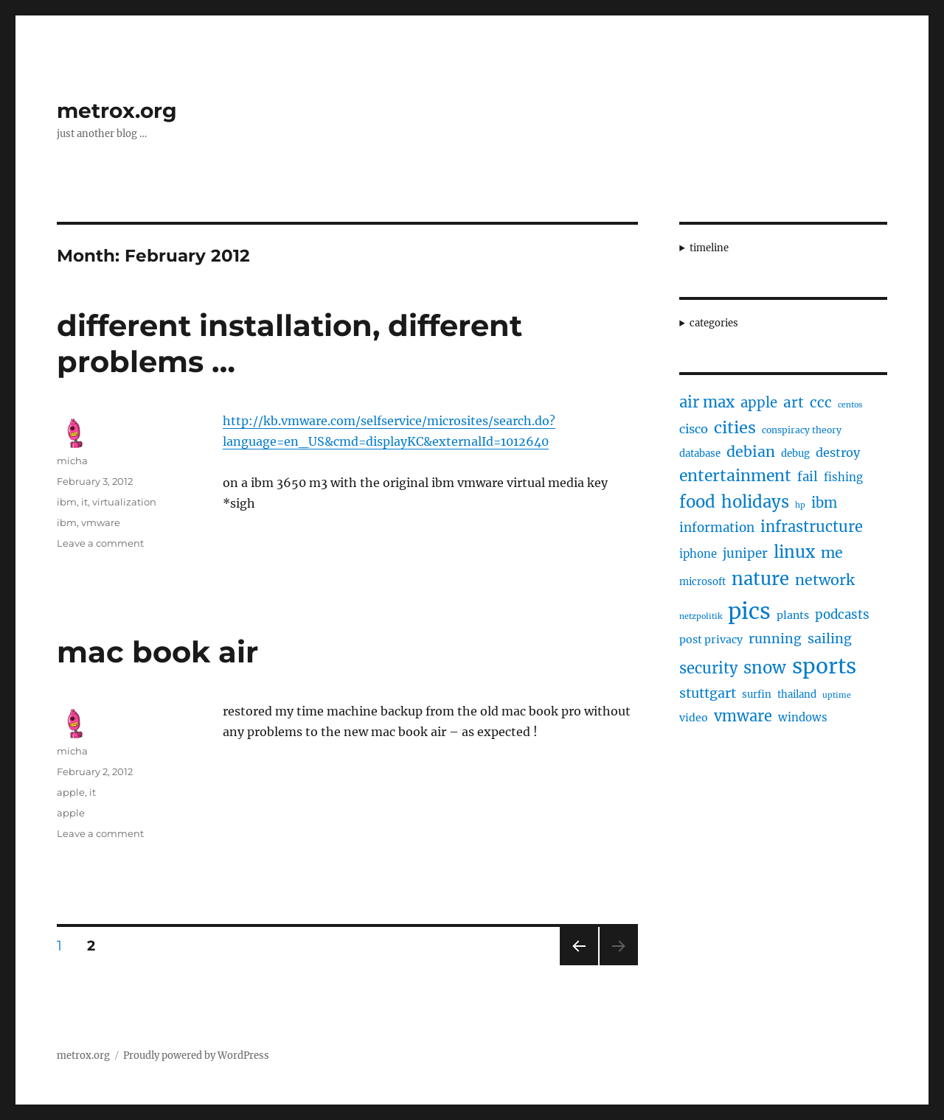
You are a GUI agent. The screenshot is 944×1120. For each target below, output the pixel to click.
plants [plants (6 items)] (793, 615)
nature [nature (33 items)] (760, 579)
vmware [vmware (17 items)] (743, 716)
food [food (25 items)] (697, 501)
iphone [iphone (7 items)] (698, 554)
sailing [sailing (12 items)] (830, 638)
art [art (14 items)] (793, 402)
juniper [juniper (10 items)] (745, 553)
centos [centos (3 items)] (850, 405)
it (84, 502)
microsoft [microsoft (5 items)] (702, 581)
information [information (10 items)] (716, 527)
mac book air (157, 652)
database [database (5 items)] (700, 453)
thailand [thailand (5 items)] (796, 694)
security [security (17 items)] (708, 668)
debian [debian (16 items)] (750, 452)
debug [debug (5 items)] (795, 453)
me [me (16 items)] (832, 552)
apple (71, 792)
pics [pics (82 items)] (749, 611)
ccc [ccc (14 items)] (821, 402)
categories (714, 323)
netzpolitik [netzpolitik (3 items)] (700, 616)
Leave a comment (100, 543)
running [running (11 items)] (775, 639)
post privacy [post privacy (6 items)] (711, 639)
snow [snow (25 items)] (764, 667)
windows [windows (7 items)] (802, 717)
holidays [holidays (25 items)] (755, 501)
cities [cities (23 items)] (735, 428)
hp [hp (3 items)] (800, 505)
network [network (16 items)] (825, 580)
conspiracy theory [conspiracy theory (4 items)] (801, 429)
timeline (709, 248)
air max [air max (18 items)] (707, 402)
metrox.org (117, 110)
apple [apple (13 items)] (758, 402)
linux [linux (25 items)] (794, 552)
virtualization (124, 502)
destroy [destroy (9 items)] (838, 452)
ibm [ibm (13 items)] (824, 502)
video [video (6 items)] (693, 717)
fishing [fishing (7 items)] (843, 477)
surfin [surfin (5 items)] (756, 694)
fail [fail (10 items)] (807, 477)
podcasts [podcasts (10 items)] (842, 614)
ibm (67, 502)
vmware (100, 522)
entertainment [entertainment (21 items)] (735, 476)
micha (72, 460)
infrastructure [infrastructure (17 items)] (811, 526)
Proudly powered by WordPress (196, 1055)
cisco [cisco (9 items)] (693, 428)
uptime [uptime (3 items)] (836, 695)
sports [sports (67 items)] (824, 666)
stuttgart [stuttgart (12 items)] (707, 693)
